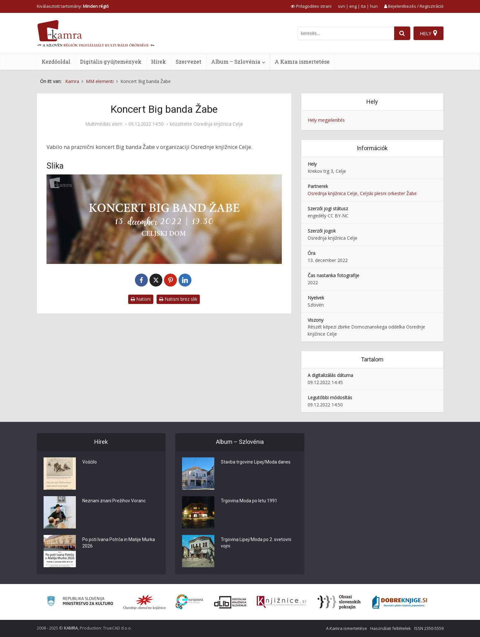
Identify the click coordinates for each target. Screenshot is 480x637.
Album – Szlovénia (235, 61)
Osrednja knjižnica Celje (218, 124)
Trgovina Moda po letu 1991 (249, 501)
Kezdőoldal (56, 61)
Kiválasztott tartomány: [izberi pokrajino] (73, 6)
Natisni (141, 299)
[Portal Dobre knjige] (399, 602)
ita (363, 6)
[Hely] (429, 33)
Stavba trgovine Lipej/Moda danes (256, 462)
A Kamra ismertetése (302, 61)
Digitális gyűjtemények (110, 61)
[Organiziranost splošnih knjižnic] (144, 602)
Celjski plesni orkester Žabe (388, 193)
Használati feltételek (390, 628)
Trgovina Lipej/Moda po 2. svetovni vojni (256, 543)
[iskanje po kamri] (345, 33)
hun (374, 6)
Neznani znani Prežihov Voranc (114, 501)
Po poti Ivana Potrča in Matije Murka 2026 (118, 543)
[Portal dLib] (230, 602)
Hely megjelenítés (326, 120)
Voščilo (89, 462)
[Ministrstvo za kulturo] (80, 602)
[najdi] (402, 33)
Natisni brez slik (178, 299)
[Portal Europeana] (189, 602)
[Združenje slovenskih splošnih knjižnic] (281, 602)
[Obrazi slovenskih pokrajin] (339, 602)
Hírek (158, 61)
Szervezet (188, 61)
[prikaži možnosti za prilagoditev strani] (311, 6)
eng (353, 6)
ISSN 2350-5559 (429, 628)
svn (341, 6)
